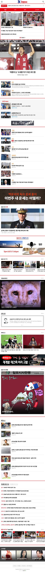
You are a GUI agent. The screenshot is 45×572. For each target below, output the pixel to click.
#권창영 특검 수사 (16, 113)
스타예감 (3, 548)
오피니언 (3, 313)
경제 (25, 9)
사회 (15, 9)
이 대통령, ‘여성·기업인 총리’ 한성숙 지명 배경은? (11, 30)
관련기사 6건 (14, 107)
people (37, 9)
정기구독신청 (29, 565)
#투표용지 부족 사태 (17, 104)
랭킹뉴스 (3, 420)
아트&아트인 (4, 278)
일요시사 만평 (4, 370)
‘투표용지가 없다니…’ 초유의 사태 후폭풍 (21, 106)
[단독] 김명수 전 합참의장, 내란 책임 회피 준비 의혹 (23, 115)
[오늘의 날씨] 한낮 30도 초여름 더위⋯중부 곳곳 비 (19, 5)
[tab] (5, 484)
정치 (5, 9)
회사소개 (23, 565)
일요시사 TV (4, 259)
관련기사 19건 (14, 116)
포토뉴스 (3, 332)
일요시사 (4, 207)
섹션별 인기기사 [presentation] (14, 484)
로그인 (15, 565)
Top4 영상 (7, 529)
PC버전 (19, 565)
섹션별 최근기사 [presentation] (5, 484)
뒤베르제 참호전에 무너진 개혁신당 (8, 34)
